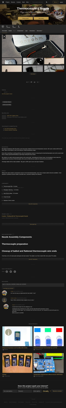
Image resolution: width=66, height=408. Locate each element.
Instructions (32, 30)
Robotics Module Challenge (10, 130)
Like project (41, 18)
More (28, 2)
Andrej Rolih (6, 376)
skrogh (12, 291)
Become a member (21, 388)
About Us (5, 402)
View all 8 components (33, 203)
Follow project (25, 18)
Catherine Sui (38, 349)
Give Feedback (21, 402)
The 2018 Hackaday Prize (4, 37)
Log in (61, 2)
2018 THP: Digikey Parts (12, 115)
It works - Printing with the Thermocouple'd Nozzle (16, 216)
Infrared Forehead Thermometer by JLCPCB (46, 348)
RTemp (4, 374)
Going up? (33, 399)
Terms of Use (27, 402)
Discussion (40, 30)
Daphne (5, 349)
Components (20, 30)
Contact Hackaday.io (13, 402)
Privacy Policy (34, 402)
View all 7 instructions (33, 259)
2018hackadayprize (7, 104)
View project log (33, 224)
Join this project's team (7, 93)
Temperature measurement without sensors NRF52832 (49, 374)
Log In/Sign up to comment (8, 288)
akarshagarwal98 (38, 376)
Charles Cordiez (14, 298)
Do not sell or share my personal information (54, 402)
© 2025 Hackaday (33, 404)
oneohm (33, 15)
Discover (13, 2)
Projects (7, 2)
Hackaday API (41, 402)
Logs (26, 30)
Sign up (55, 2)
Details (10, 30)
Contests (19, 2)
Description (4, 30)
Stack (23, 2)
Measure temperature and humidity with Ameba (15, 348)
